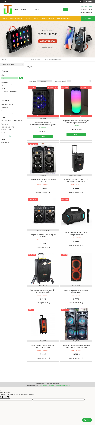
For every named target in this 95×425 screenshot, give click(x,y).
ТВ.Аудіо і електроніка (50, 59)
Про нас (27, 18)
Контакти (35, 18)
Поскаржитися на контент (47, 385)
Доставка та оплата (47, 18)
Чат (87, 420)
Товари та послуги (15, 18)
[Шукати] (65, 9)
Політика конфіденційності (62, 385)
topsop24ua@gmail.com (8, 136)
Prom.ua (56, 383)
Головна (4, 18)
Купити (43, 136)
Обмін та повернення (63, 18)
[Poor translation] (7, 397)
